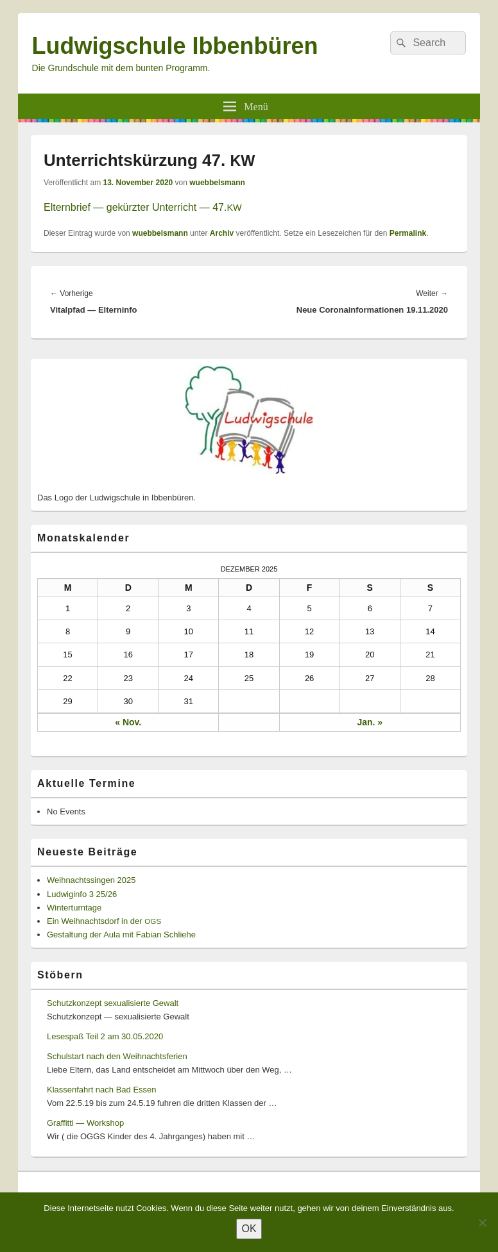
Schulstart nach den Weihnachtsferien (117, 1056)
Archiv (222, 233)
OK (248, 1228)
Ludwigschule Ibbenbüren (175, 46)
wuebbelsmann (217, 182)
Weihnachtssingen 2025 (91, 880)
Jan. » (369, 722)
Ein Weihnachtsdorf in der (104, 921)
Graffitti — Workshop (85, 1123)
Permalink (408, 233)
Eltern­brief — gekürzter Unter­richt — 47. (143, 207)
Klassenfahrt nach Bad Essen (102, 1089)
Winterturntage (74, 907)
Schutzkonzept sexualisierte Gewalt (112, 1003)
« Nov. (128, 722)
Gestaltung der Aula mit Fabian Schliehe (121, 934)
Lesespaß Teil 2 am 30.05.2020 (105, 1036)
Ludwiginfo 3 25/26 (82, 894)
